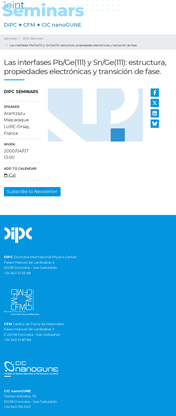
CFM (29, 25)
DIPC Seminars (33, 38)
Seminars (10, 38)
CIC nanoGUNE (61, 25)
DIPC (10, 25)
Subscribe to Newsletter (32, 191)
